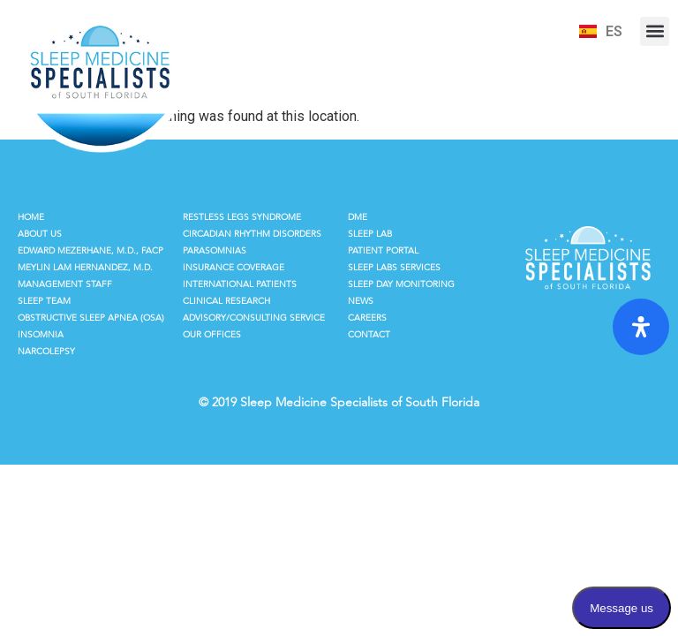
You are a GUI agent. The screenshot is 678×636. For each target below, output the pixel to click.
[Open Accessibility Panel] (641, 327)
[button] (654, 31)
